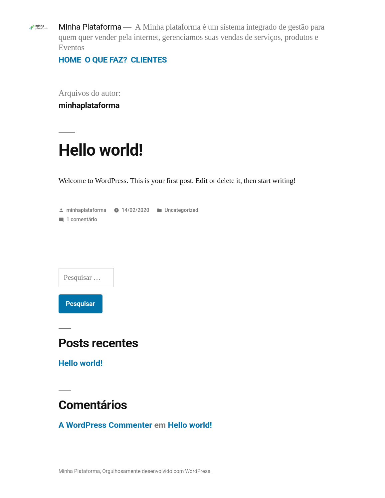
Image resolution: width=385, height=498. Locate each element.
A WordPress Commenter (105, 425)
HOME (70, 60)
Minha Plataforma (90, 27)
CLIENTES (149, 60)
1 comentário (82, 219)
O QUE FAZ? (106, 60)
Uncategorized (181, 210)
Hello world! (101, 150)
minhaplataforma (86, 210)
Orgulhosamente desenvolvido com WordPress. (157, 471)
